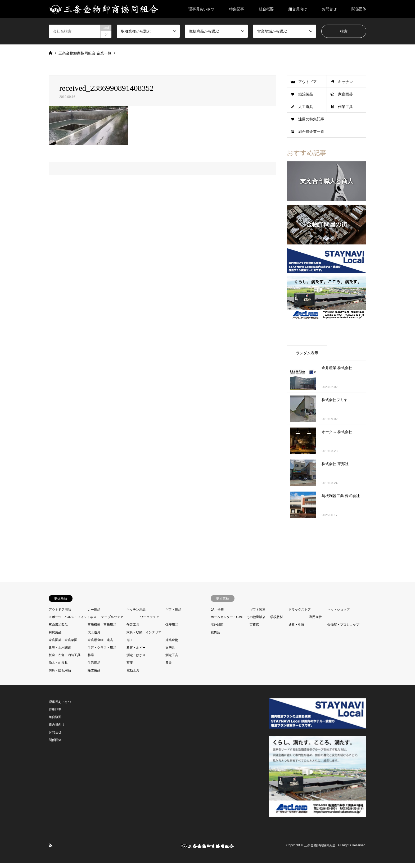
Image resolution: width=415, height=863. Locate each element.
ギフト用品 (173, 609)
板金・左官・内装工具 (64, 655)
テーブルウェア (112, 617)
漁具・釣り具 (58, 663)
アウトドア (307, 82)
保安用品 (171, 624)
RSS (50, 845)
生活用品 (94, 663)
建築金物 (171, 640)
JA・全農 (217, 609)
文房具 (170, 647)
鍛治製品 (305, 94)
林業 (91, 655)
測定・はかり (136, 655)
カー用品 (94, 609)
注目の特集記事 (311, 119)
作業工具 (345, 107)
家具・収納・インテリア (144, 632)
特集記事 (236, 9)
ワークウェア (149, 617)
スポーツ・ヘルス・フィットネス (72, 617)
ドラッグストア (299, 609)
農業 (168, 663)
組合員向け (297, 9)
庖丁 (130, 640)
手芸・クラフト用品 (102, 647)
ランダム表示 (307, 353)
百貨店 (254, 624)
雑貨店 (215, 632)
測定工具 (171, 655)
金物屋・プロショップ (343, 624)
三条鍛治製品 (58, 624)
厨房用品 (55, 632)
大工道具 (305, 107)
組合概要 (266, 9)
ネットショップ (338, 609)
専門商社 (315, 617)
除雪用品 (94, 670)
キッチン (345, 82)
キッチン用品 (136, 609)
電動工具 (133, 670)
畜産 (130, 663)
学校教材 (276, 617)
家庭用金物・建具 (100, 640)
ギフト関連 (257, 609)
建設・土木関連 (60, 647)
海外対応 (217, 624)
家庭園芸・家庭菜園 (63, 640)
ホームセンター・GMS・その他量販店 (238, 617)
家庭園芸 (345, 94)
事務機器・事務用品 (102, 624)
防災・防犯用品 (60, 670)
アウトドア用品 (60, 609)
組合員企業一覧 (311, 131)
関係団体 (358, 9)
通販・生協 (296, 624)
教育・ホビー (136, 647)
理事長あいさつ (201, 9)
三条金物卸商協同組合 (320, 845)
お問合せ (329, 9)
